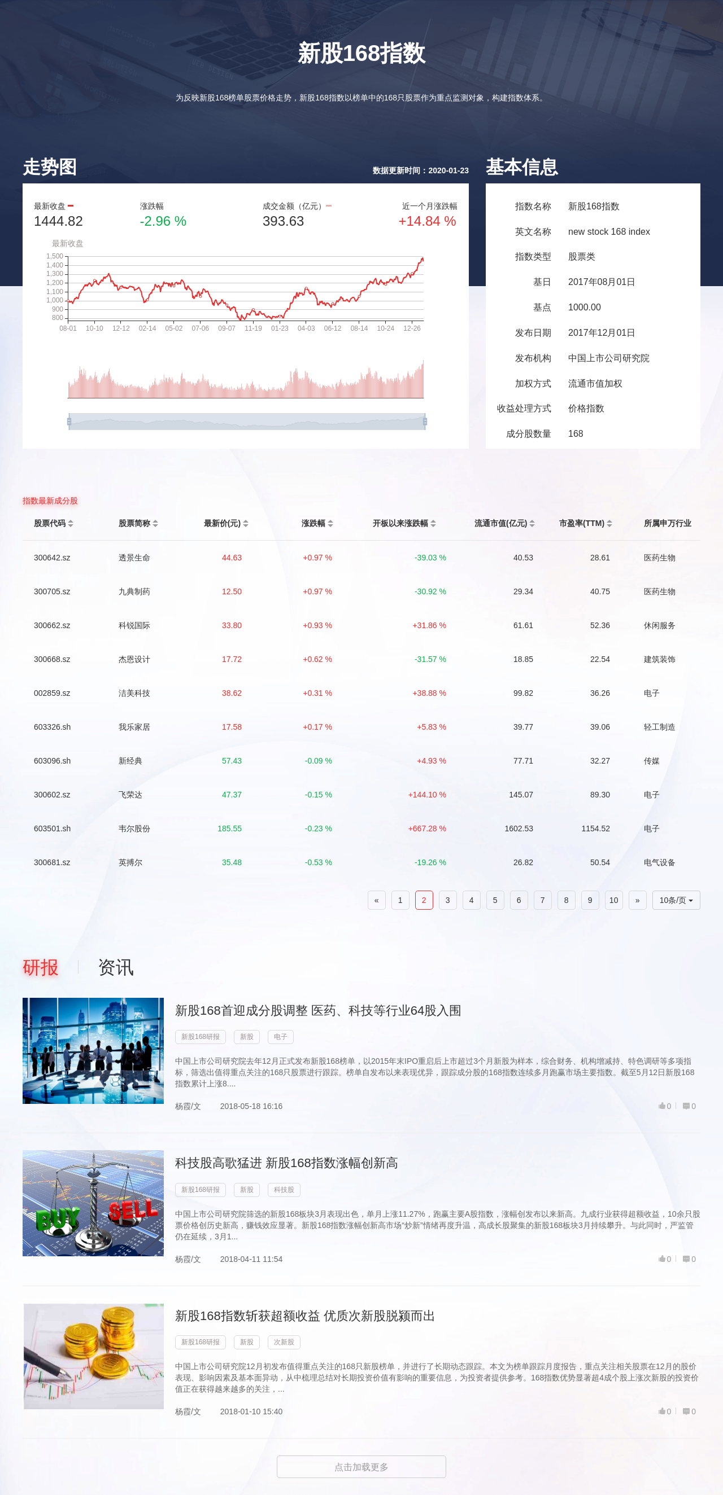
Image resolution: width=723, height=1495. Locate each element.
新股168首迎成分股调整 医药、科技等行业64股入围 (318, 1010)
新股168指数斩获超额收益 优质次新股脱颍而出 (305, 1316)
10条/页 (676, 900)
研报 (41, 967)
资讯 (116, 967)
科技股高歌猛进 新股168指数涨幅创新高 (286, 1163)
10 (614, 900)
